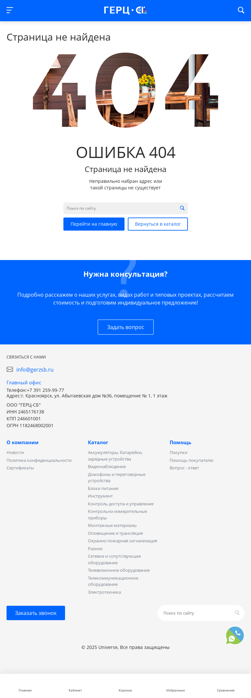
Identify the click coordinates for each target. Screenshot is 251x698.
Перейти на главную (94, 224)
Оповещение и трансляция (115, 533)
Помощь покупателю (191, 460)
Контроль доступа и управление (121, 504)
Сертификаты (20, 468)
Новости (15, 452)
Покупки (178, 452)
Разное (95, 548)
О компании (23, 442)
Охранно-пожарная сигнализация (122, 541)
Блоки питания (103, 488)
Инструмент (100, 496)
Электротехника (104, 592)
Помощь (180, 442)
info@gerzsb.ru (35, 369)
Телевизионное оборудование (119, 570)
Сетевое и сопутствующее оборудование (114, 559)
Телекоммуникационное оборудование (113, 581)
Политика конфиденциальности (39, 460)
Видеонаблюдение (107, 466)
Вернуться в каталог (158, 224)
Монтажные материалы (112, 525)
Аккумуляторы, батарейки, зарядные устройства (115, 455)
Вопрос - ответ (184, 468)
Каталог (98, 442)
